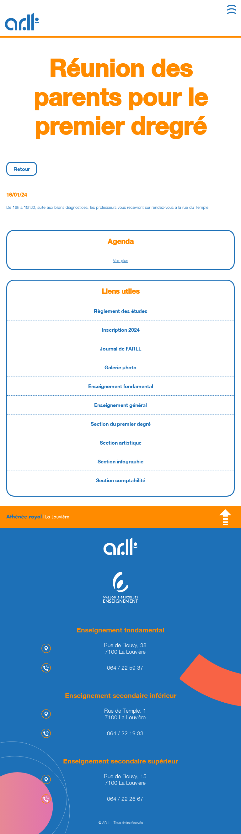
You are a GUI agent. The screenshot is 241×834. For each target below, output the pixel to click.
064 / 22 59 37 (125, 667)
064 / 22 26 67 (125, 798)
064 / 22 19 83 (125, 733)
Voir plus (120, 260)
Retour (21, 169)
